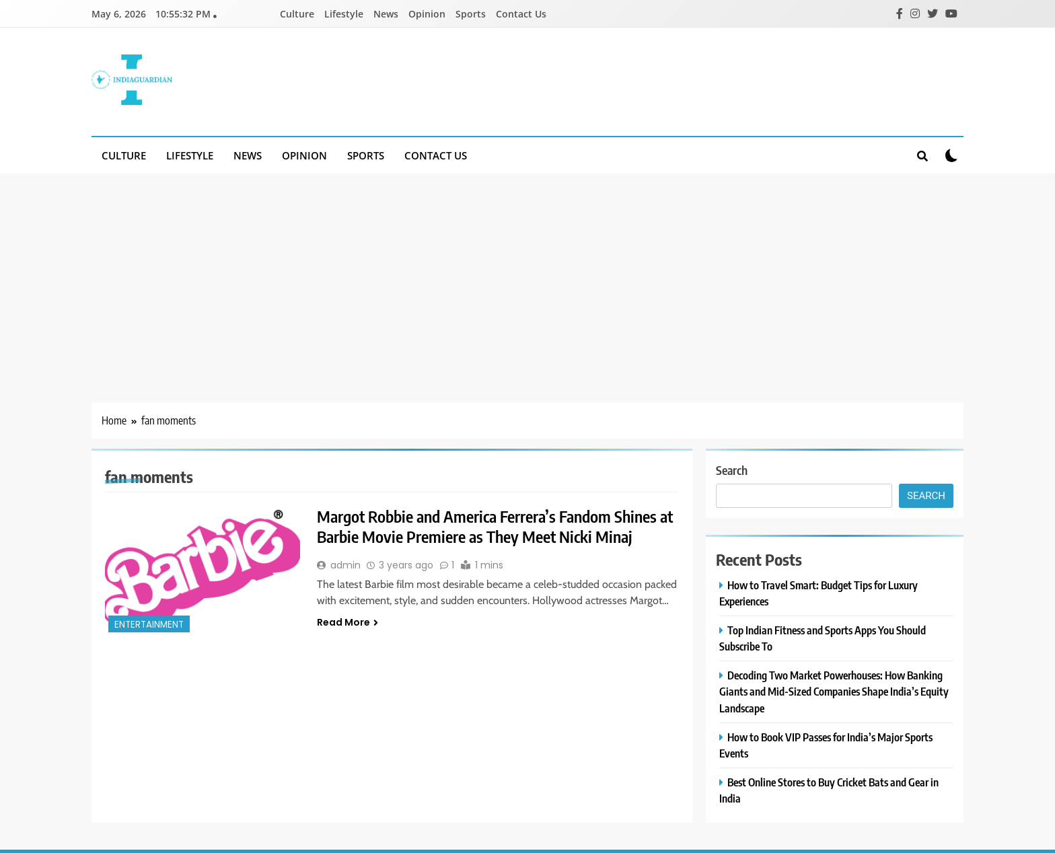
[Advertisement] (527, 274)
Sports (471, 13)
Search (732, 470)
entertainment (149, 624)
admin (345, 565)
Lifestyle (343, 13)
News (385, 13)
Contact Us (521, 13)
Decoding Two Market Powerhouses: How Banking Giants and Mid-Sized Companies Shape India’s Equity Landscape (834, 691)
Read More (347, 622)
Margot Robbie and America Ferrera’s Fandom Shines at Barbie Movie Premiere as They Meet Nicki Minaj (495, 526)
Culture (297, 13)
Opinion (426, 13)
